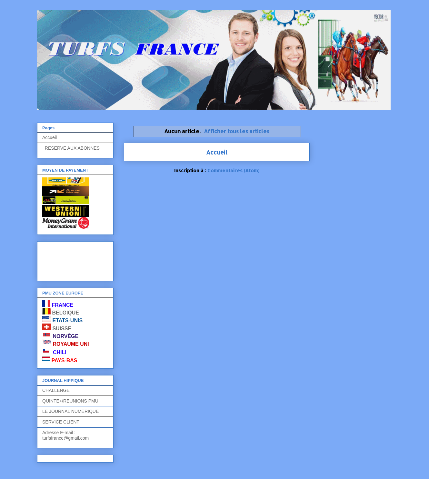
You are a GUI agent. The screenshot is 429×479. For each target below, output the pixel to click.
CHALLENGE (56, 390)
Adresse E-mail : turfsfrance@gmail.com (65, 435)
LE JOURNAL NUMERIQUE (70, 411)
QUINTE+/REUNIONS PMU (70, 401)
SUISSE (61, 328)
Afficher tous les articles (236, 131)
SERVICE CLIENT (60, 421)
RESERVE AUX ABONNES (71, 148)
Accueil (216, 152)
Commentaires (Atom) (233, 170)
